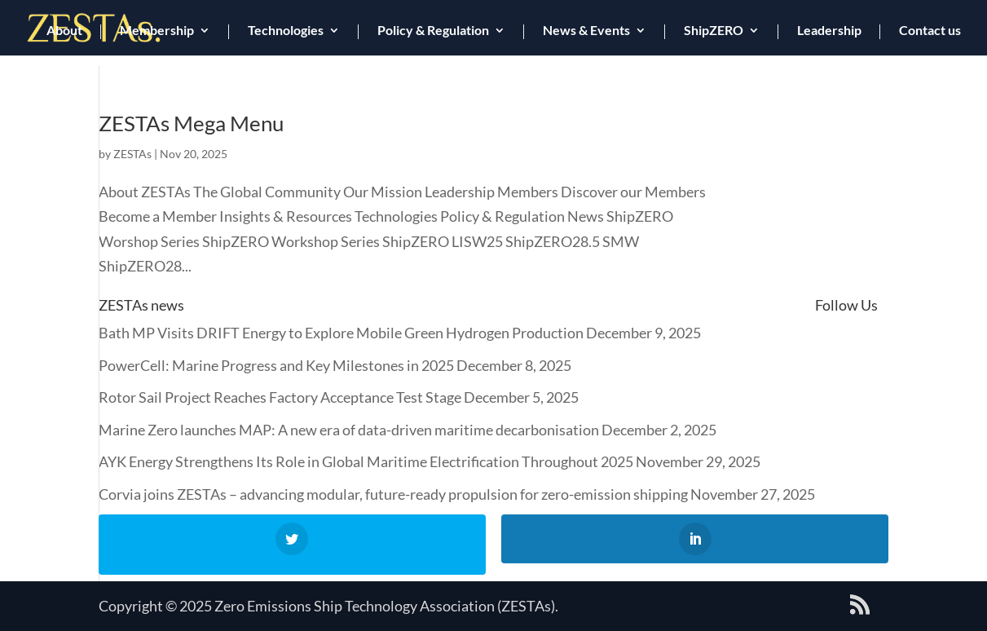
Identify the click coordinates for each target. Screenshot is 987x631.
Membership (157, 31)
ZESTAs (132, 154)
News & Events (586, 31)
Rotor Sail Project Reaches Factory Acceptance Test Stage (280, 397)
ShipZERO (713, 31)
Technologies (286, 31)
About (64, 31)
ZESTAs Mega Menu (191, 123)
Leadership (829, 31)
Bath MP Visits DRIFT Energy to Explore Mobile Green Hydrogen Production (341, 333)
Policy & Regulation (433, 31)
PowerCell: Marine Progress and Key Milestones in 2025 (276, 365)
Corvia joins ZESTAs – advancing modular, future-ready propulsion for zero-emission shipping (393, 494)
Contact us (930, 31)
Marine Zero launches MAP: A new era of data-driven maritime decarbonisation (349, 430)
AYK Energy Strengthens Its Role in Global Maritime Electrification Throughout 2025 (366, 461)
